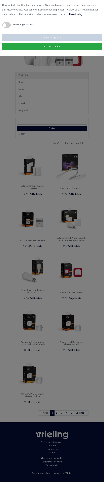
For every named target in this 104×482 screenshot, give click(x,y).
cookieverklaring (74, 14)
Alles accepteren (52, 46)
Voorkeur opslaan (52, 38)
